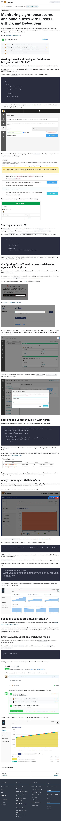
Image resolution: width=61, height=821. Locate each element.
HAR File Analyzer (36, 802)
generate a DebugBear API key (12, 302)
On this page (5, 10)
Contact (49, 799)
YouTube (49, 806)
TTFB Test (34, 797)
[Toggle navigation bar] (2, 2)
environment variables (36, 278)
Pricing (3, 802)
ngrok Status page (16, 455)
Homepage (4, 805)
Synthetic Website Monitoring (21, 795)
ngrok (25, 281)
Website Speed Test (37, 787)
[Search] (54, 2)
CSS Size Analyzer (36, 795)
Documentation (5, 787)
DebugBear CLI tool (44, 539)
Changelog (4, 799)
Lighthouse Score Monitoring (21, 799)
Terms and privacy (52, 787)
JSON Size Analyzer (37, 792)
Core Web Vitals (20, 808)
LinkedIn (49, 809)
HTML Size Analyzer (37, 789)
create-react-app (35, 66)
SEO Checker (35, 805)
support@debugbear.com (53, 795)
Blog (2, 792)
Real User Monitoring (22, 791)
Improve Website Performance (21, 816)
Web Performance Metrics (21, 811)
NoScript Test (35, 800)
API (2, 789)
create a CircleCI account (39, 105)
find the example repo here (13, 35)
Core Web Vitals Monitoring (20, 788)
